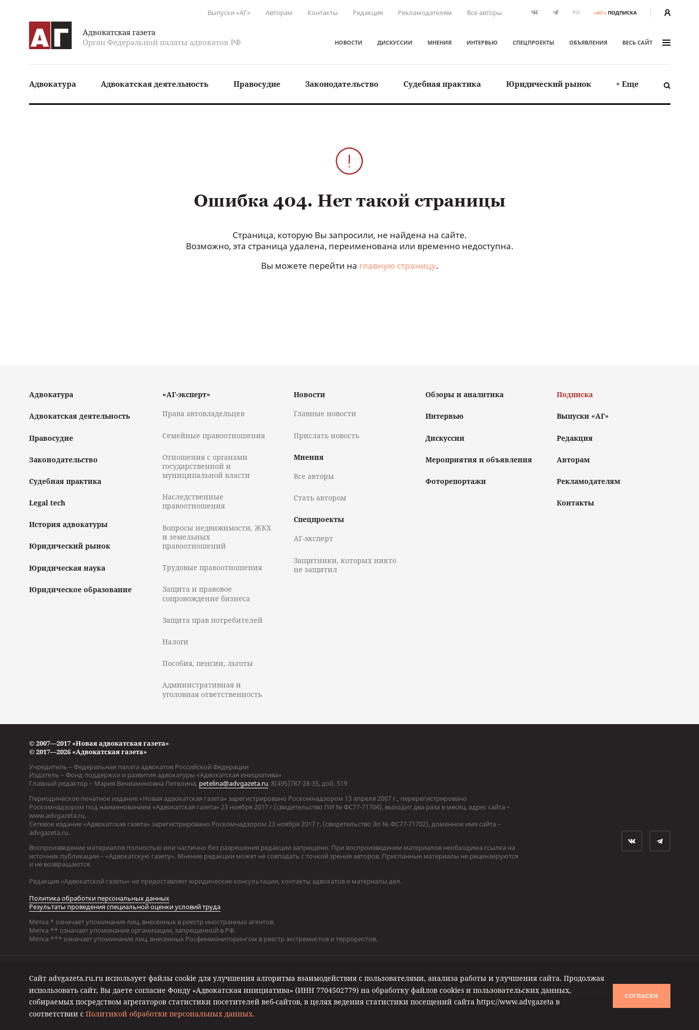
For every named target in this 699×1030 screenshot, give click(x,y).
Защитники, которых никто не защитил (345, 565)
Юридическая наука (67, 568)
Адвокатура (52, 84)
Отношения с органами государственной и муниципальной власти (206, 466)
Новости (348, 42)
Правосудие (257, 84)
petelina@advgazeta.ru (233, 783)
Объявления (588, 42)
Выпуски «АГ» (229, 12)
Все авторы (484, 12)
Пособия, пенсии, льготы (207, 663)
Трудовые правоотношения (212, 567)
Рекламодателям (425, 12)
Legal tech (47, 502)
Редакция (368, 12)
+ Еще (627, 84)
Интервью (482, 42)
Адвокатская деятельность (154, 84)
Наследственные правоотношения (193, 501)
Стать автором (320, 497)
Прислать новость (326, 435)
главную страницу (397, 265)
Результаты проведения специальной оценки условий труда (124, 906)
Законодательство (341, 84)
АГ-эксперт (313, 538)
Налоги (175, 641)
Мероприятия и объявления (478, 459)
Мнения (439, 42)
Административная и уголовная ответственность (212, 689)
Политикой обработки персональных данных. (170, 1013)
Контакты (323, 12)
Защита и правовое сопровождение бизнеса (206, 593)
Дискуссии (394, 42)
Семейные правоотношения (213, 435)
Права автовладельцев (203, 413)
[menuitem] (52, 84)
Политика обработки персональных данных (99, 898)
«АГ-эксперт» (186, 394)
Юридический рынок (548, 84)
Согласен (641, 996)
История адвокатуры (68, 524)
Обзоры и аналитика (464, 394)
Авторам (279, 12)
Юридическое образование (80, 589)
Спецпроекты (533, 42)
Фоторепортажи (455, 481)
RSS (576, 12)
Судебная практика (442, 84)
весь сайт (646, 42)
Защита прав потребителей (212, 620)
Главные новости (325, 413)
